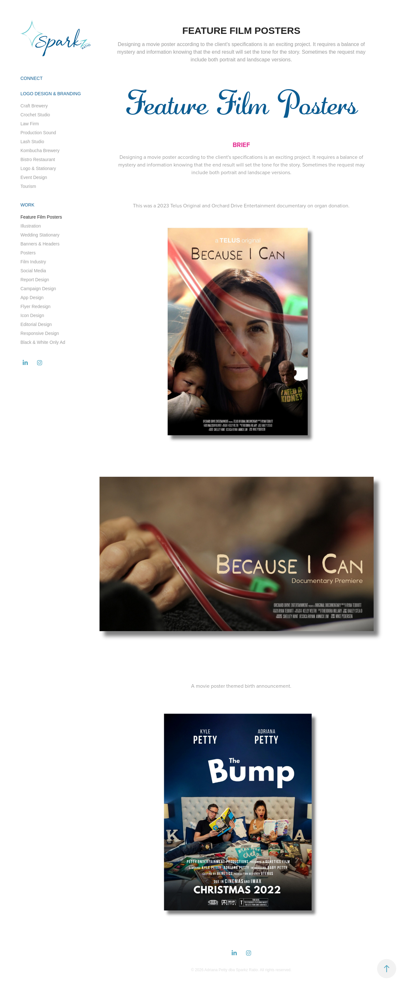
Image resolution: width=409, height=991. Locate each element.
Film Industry (33, 261)
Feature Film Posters (41, 217)
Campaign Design (38, 288)
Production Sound (38, 132)
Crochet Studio (35, 114)
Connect (31, 78)
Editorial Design (36, 324)
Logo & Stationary (38, 168)
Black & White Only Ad (42, 342)
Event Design (33, 177)
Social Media (33, 270)
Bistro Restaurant (37, 159)
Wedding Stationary (39, 234)
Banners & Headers (39, 243)
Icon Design (32, 315)
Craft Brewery (34, 105)
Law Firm (29, 123)
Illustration (30, 225)
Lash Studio (32, 141)
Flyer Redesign (35, 306)
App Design (31, 297)
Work (27, 204)
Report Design (34, 279)
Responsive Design (39, 333)
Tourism (28, 186)
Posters (27, 252)
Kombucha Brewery (39, 150)
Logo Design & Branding (50, 93)
